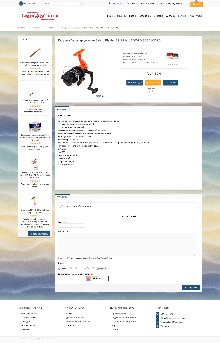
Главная (21, 28)
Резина (111, 16)
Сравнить (172, 82)
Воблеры (122, 16)
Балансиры (145, 16)
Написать (149, 62)
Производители (119, 313)
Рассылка (25, 329)
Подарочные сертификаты (125, 317)
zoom (100, 95)
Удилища (171, 16)
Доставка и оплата (75, 317)
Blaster (51, 28)
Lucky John (142, 53)
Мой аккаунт (30, 3)
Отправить (191, 287)
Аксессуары (196, 15)
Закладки (25, 321)
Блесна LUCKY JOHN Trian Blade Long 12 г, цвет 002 (35, 211)
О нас (69, 313)
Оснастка (158, 16)
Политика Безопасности (78, 321)
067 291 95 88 (119, 3)
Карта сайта (117, 325)
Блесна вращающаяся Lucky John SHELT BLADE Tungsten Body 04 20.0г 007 (35, 175)
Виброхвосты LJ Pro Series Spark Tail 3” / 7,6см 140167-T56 (35, 64)
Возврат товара (28, 325)
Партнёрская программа (124, 321)
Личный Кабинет (29, 313)
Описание (61, 109)
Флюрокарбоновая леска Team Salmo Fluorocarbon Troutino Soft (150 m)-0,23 (35, 138)
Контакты (71, 325)
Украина (165, 326)
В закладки (136, 82)
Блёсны (133, 16)
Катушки (182, 16)
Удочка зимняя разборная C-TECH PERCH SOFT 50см (35, 101)
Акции (115, 329)
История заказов (29, 317)
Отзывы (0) (62, 197)
